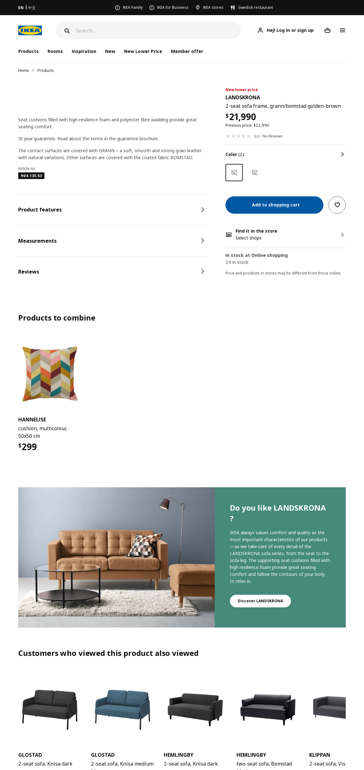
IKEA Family (133, 7)
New (110, 51)
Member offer (187, 51)
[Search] (158, 30)
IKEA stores (213, 7)
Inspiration (84, 51)
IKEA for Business (173, 7)
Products (45, 70)
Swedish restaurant (255, 7)
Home (23, 70)
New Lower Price (143, 51)
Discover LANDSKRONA (260, 601)
